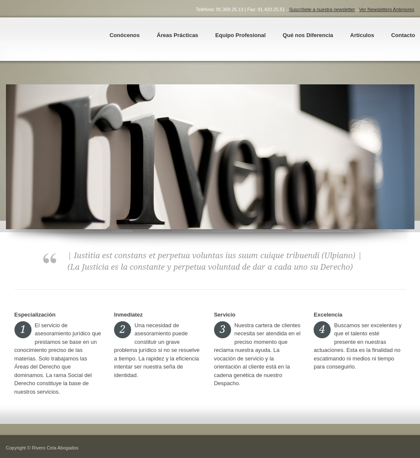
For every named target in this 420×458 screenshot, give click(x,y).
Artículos (362, 35)
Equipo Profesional (240, 35)
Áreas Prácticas (177, 35)
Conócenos (124, 35)
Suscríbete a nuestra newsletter (322, 9)
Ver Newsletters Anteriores (386, 9)
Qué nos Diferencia (308, 35)
